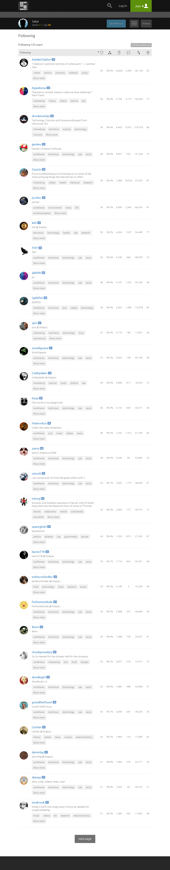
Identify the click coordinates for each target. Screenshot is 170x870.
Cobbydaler (41, 373)
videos (36, 72)
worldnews (38, 154)
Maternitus (41, 423)
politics (47, 72)
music (64, 383)
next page (85, 838)
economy (60, 72)
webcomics (50, 511)
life (77, 207)
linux (81, 333)
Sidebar (146, 23)
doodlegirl (40, 677)
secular (84, 536)
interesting (39, 101)
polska (47, 737)
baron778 (40, 552)
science (67, 129)
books (83, 587)
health (62, 182)
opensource (39, 338)
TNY (36, 248)
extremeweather (42, 213)
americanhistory (84, 737)
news (88, 154)
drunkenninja (42, 116)
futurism (37, 134)
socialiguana (42, 348)
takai (41, 23)
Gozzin (38, 169)
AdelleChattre (43, 59)
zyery (37, 448)
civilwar (68, 737)
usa (80, 154)
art (55, 815)
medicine (75, 182)
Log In (123, 5)
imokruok (40, 802)
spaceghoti (41, 526)
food (35, 587)
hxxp (37, 398)
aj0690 (38, 273)
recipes (84, 662)
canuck (38, 473)
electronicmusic (82, 815)
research (73, 72)
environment (55, 207)
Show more (39, 78)
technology (81, 129)
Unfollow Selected (141, 45)
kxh (36, 223)
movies (37, 511)
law (83, 101)
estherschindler (44, 577)
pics (65, 308)
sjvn (36, 323)
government (70, 536)
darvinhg (39, 752)
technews (54, 129)
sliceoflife (38, 517)
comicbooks (77, 511)
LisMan (38, 727)
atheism (49, 536)
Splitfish (39, 298)
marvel (63, 511)
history (52, 101)
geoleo (38, 144)
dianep (38, 777)
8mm (37, 627)
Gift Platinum (116, 23)
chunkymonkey (44, 652)
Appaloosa (41, 88)
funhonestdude (44, 602)
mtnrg (38, 498)
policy (85, 72)
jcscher (38, 198)
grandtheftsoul (44, 702)
